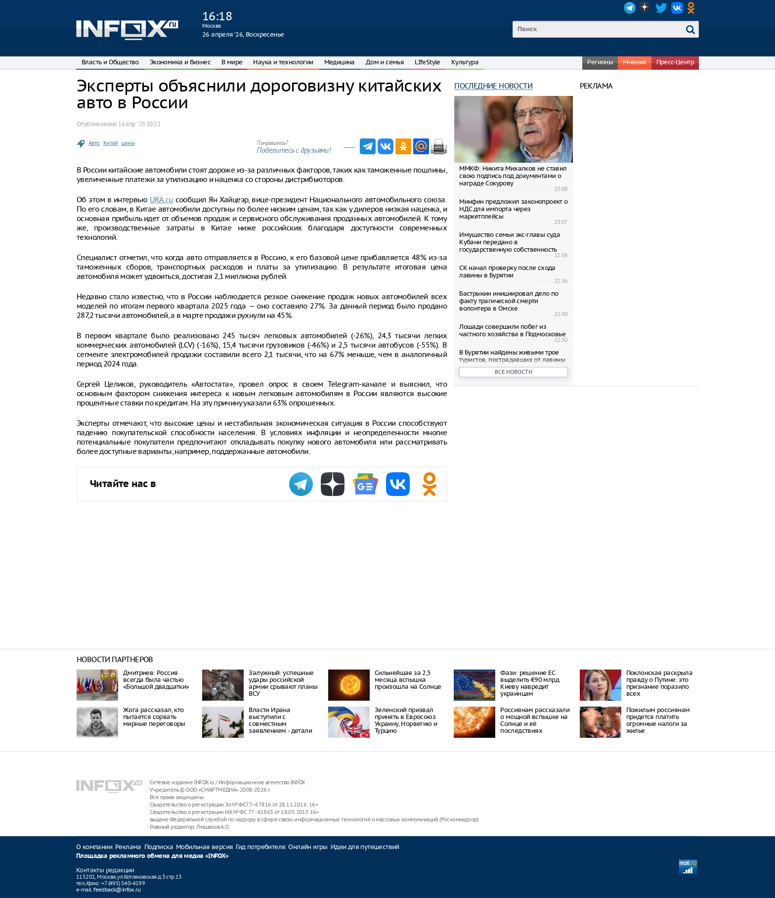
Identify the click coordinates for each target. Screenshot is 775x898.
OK (693, 8)
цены (127, 142)
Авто (94, 142)
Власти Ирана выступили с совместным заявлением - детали (280, 720)
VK (677, 8)
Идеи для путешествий (365, 847)
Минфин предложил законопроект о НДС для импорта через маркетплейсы (513, 209)
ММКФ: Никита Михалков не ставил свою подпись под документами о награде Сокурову (512, 175)
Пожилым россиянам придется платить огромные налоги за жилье (658, 720)
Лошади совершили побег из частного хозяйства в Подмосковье (512, 330)
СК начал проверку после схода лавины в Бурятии (507, 271)
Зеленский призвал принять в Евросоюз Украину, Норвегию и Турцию (406, 720)
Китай (110, 142)
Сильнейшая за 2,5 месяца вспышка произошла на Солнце (408, 680)
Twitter (661, 8)
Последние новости (493, 85)
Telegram (630, 8)
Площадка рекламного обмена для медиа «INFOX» (152, 856)
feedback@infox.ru (116, 889)
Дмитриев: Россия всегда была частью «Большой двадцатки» (156, 680)
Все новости (513, 371)
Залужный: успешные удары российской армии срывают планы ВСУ (283, 683)
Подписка (158, 847)
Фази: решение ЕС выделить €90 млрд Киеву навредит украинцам (529, 683)
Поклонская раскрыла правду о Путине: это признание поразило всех (659, 683)
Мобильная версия (204, 847)
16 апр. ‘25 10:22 (139, 124)
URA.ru (161, 199)
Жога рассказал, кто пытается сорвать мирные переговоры (154, 717)
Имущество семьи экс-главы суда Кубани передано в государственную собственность (509, 242)
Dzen (645, 8)
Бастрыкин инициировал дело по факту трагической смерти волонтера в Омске (509, 301)
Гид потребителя (260, 847)
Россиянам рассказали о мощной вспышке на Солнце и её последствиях (534, 720)
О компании (94, 847)
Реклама (128, 847)
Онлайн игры (307, 847)
